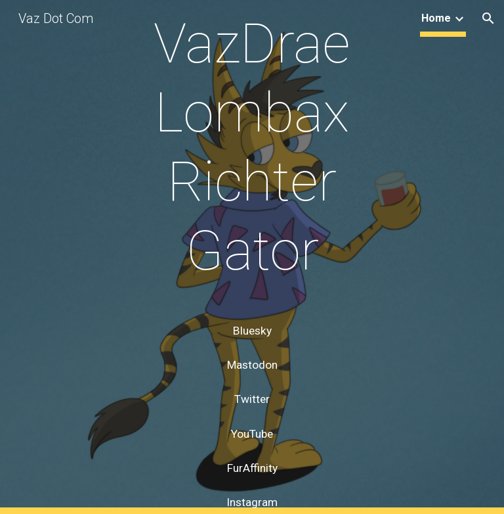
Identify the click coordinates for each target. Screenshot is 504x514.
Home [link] (436, 18)
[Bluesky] (251, 331)
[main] (251, 159)
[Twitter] (251, 399)
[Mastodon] (251, 365)
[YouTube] (251, 433)
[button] (488, 18)
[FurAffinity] (251, 467)
